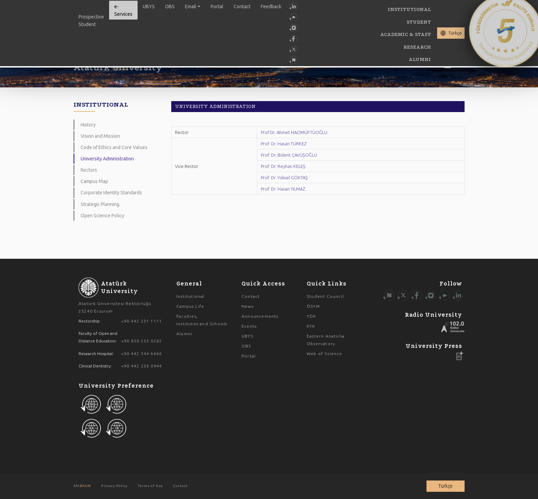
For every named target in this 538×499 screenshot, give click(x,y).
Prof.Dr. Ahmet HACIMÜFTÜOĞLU (294, 132)
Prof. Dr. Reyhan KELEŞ (283, 166)
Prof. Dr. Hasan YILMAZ (283, 188)
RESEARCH (417, 47)
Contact (242, 6)
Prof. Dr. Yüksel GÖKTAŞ (284, 177)
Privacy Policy (114, 486)
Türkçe (455, 33)
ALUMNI (420, 59)
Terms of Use (150, 486)
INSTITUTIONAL (409, 9)
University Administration (107, 158)
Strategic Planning (100, 204)
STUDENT (419, 22)
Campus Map (94, 181)
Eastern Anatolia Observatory (325, 340)
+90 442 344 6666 (141, 353)
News (248, 306)
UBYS (149, 6)
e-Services (123, 10)
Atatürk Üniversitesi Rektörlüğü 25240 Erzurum (115, 307)
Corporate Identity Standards (111, 192)
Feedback (271, 6)
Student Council (325, 296)
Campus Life (190, 306)
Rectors (89, 170)
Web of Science (324, 353)
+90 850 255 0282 (141, 341)
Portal (217, 6)
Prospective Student (91, 20)
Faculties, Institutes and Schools (201, 320)
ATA (82, 486)
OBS (170, 6)
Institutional (190, 296)
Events (249, 326)
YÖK (311, 316)
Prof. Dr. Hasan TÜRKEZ (283, 143)
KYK (311, 326)
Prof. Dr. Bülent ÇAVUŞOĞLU (289, 155)
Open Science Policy (102, 215)
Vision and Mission (100, 136)
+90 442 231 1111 (141, 321)
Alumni (184, 333)
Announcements (260, 316)
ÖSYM (313, 306)
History (88, 124)
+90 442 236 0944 (141, 366)
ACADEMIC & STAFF (405, 34)
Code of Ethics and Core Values (114, 147)
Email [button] (190, 6)
